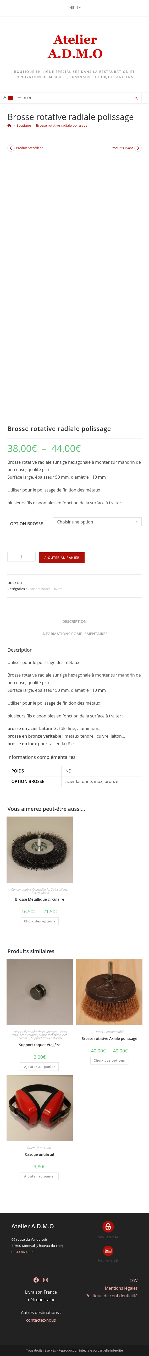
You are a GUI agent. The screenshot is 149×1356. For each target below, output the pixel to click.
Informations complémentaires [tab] (75, 633)
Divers (57, 588)
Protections (44, 1148)
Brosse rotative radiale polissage (61, 125)
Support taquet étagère (47, 1038)
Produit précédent (29, 148)
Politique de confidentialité (111, 1296)
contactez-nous (41, 1320)
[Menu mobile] (24, 98)
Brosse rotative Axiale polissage (109, 1038)
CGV (133, 1280)
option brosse (26, 524)
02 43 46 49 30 (22, 1251)
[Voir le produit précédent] (11, 148)
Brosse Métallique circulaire (39, 899)
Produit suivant (122, 148)
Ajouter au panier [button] (39, 1067)
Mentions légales (121, 1288)
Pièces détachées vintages (39, 1032)
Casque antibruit (39, 1154)
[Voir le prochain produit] (138, 148)
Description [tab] (74, 621)
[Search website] (136, 98)
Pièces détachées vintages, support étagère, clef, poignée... (39, 1035)
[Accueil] (9, 125)
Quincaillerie (40, 889)
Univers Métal (39, 892)
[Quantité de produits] (21, 556)
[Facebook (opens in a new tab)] (72, 7)
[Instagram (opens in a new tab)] (78, 7)
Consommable (39, 588)
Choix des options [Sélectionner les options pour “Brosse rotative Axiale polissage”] (109, 1060)
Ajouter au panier (61, 557)
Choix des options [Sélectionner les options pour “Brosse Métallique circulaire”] (40, 921)
